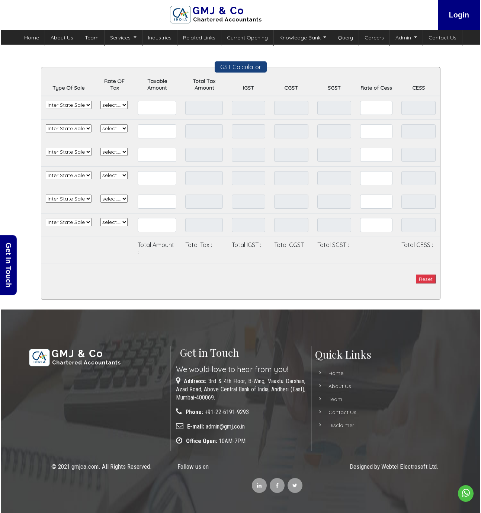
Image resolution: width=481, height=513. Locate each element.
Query (345, 37)
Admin (404, 37)
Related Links (199, 37)
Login (459, 15)
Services (121, 37)
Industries (159, 37)
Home (31, 37)
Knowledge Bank (300, 37)
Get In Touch (8, 265)
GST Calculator (240, 67)
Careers (374, 37)
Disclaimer (332, 425)
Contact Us (442, 37)
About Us (62, 37)
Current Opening (247, 37)
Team (92, 37)
